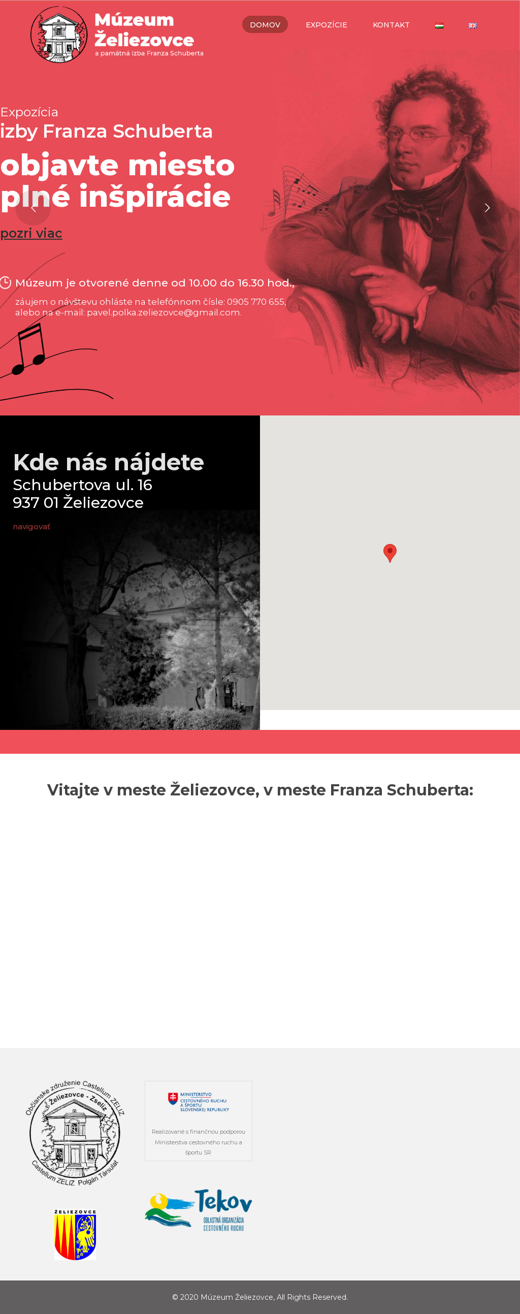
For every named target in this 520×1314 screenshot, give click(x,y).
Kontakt (391, 24)
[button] (390, 553)
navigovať (32, 526)
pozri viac (31, 233)
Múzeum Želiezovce (237, 1297)
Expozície (326, 24)
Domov (265, 24)
